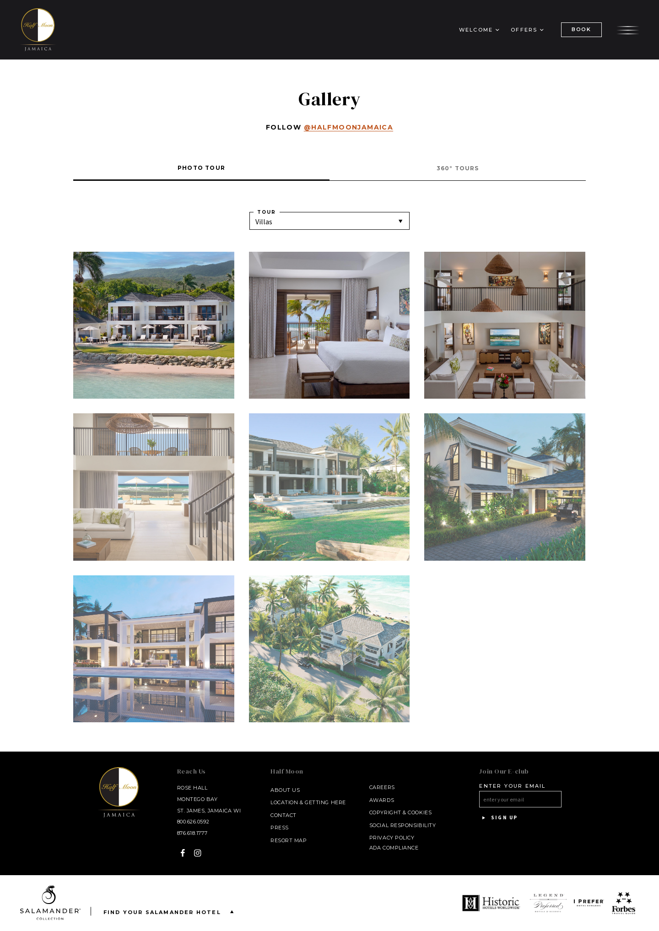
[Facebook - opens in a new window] (183, 853)
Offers (524, 30)
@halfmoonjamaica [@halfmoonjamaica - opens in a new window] (348, 127)
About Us (285, 790)
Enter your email (512, 786)
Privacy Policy (392, 837)
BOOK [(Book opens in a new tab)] (581, 29)
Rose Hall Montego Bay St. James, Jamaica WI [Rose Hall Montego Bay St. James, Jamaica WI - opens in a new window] (209, 799)
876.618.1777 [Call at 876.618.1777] (192, 833)
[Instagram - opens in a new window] (198, 853)
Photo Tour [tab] (201, 167)
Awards (381, 800)
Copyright (385, 812)
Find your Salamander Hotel (170, 911)
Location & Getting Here (308, 802)
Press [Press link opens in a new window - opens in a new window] (279, 827)
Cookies (420, 812)
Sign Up (498, 818)
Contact (283, 815)
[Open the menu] (627, 29)
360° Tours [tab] (458, 168)
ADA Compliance (394, 847)
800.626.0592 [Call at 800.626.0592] (193, 821)
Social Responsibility (402, 825)
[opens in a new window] (492, 903)
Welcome (476, 30)
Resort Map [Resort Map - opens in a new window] (288, 840)
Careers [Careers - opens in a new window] (382, 787)
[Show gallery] (153, 325)
